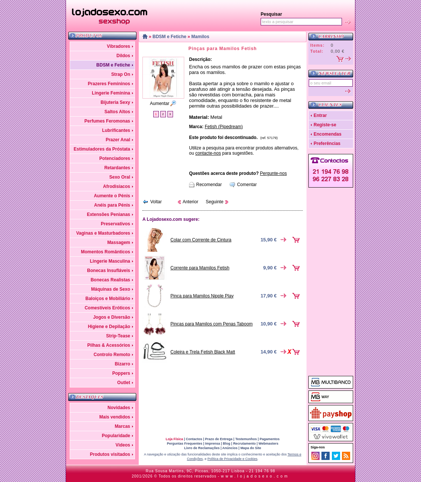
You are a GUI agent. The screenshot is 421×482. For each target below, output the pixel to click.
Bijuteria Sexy (115, 102)
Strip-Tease (118, 336)
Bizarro (122, 364)
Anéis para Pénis (112, 205)
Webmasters (268, 443)
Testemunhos (246, 439)
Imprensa (212, 443)
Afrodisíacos (116, 186)
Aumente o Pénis (112, 195)
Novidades (118, 407)
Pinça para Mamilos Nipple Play (201, 296)
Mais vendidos (114, 417)
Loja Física (174, 439)
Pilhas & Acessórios (108, 345)
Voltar (156, 201)
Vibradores (118, 46)
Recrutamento (244, 443)
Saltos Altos (117, 111)
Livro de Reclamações (202, 448)
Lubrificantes (116, 130)
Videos (123, 445)
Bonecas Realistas (110, 279)
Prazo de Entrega (219, 439)
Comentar (247, 184)
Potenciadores (114, 158)
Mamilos (200, 36)
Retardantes (117, 167)
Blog (226, 443)
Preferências (327, 143)
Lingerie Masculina (110, 261)
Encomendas (328, 134)
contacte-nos (208, 153)
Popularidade (116, 435)
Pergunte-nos (273, 173)
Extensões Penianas (108, 214)
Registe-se (325, 124)
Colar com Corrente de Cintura (200, 239)
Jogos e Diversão (111, 317)
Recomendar (209, 184)
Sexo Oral (119, 177)
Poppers (121, 373)
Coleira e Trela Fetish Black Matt (202, 352)
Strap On (120, 74)
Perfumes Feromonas (107, 121)
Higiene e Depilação (109, 326)
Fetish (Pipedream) (224, 126)
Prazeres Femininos (109, 83)
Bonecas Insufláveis (108, 270)
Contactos (194, 439)
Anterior (190, 201)
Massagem (118, 242)
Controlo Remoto (112, 354)
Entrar (320, 115)
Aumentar (159, 103)
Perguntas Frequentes (184, 443)
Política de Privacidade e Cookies (232, 459)
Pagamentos (270, 439)
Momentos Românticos (105, 251)
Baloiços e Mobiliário (107, 298)
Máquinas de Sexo (110, 289)
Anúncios (230, 448)
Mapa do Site (251, 448)
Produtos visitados (110, 454)
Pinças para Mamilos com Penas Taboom (211, 324)
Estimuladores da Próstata (102, 149)
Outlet (123, 382)
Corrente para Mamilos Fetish (199, 268)
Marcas (122, 426)
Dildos (123, 55)
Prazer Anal (118, 139)
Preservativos (115, 223)
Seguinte (214, 201)
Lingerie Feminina (111, 93)
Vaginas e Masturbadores (103, 233)
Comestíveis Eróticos (107, 307)
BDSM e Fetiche (113, 65)
